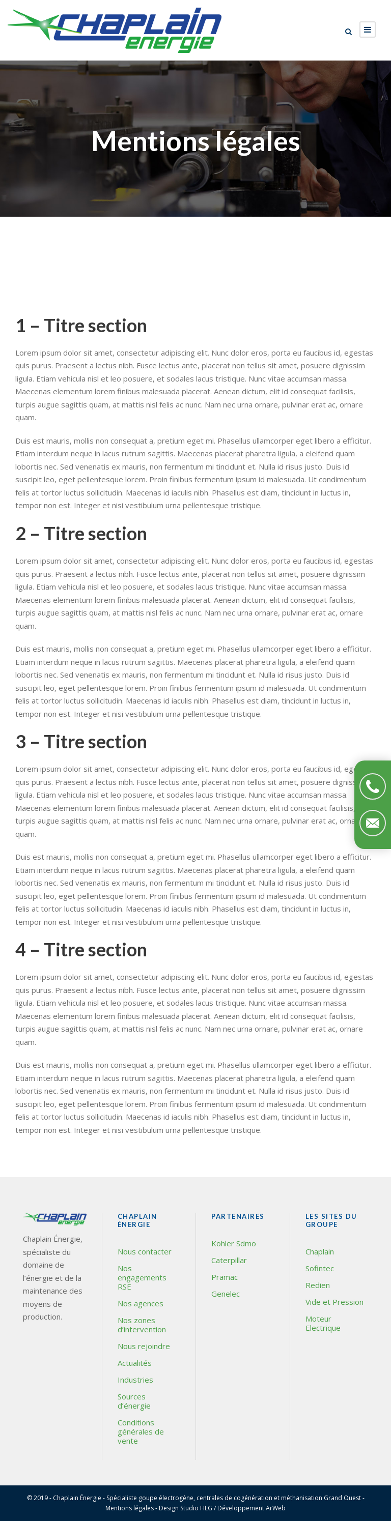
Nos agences (140, 1303)
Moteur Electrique (323, 1323)
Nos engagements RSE (142, 1277)
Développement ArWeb (251, 1508)
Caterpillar (229, 1260)
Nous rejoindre (144, 1346)
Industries (135, 1379)
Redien (317, 1285)
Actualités (135, 1363)
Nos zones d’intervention (142, 1324)
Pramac (224, 1277)
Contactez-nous (372, 823)
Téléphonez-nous (372, 786)
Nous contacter (145, 1251)
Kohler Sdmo (233, 1243)
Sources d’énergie (134, 1401)
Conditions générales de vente (141, 1431)
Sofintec (319, 1268)
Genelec (225, 1294)
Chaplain (319, 1251)
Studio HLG (196, 1508)
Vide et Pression (334, 1302)
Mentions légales (129, 1508)
